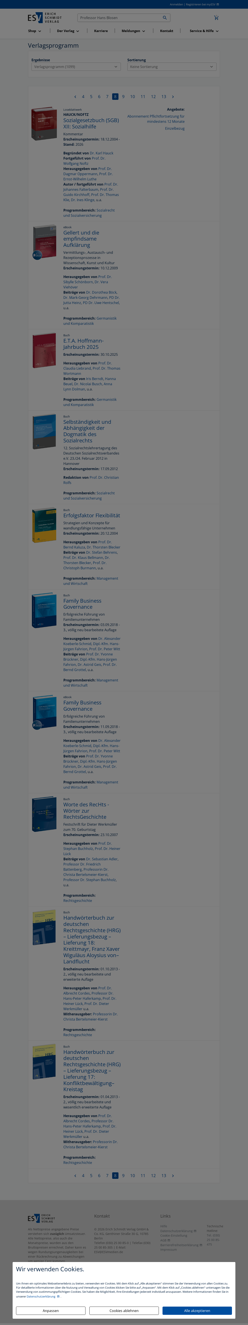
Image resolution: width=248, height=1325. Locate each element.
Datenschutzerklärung (41, 1296)
